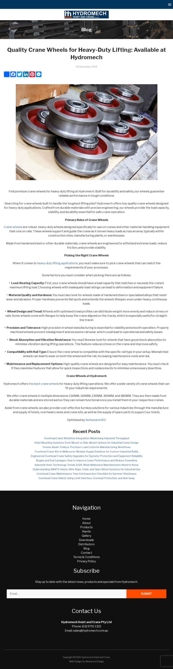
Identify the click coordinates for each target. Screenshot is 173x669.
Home (86, 518)
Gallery (86, 535)
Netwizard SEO (96, 420)
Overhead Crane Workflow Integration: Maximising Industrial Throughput (86, 438)
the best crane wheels (44, 383)
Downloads (86, 540)
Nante (86, 531)
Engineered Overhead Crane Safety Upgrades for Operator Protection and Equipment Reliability (87, 455)
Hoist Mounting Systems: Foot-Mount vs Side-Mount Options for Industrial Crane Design (86, 442)
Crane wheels (13, 227)
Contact (86, 552)
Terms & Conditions (86, 557)
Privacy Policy (86, 561)
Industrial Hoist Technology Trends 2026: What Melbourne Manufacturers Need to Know (86, 464)
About (86, 523)
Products (86, 527)
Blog (86, 548)
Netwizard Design (95, 661)
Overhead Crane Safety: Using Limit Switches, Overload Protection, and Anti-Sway (86, 478)
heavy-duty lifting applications (57, 263)
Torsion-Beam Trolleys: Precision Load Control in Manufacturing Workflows (86, 447)
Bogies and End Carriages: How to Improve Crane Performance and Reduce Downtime (86, 460)
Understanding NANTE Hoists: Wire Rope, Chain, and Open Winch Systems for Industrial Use (86, 469)
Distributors (86, 544)
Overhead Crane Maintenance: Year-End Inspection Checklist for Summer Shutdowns (86, 473)
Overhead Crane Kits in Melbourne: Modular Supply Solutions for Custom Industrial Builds (86, 451)
